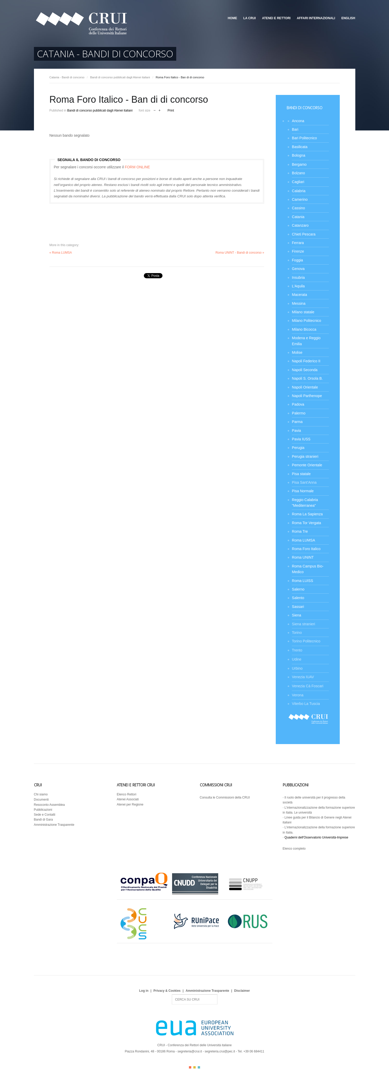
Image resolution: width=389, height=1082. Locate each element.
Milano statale (303, 312)
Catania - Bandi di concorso (66, 77)
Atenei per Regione (130, 804)
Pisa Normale (303, 491)
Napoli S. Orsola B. (307, 378)
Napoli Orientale (305, 387)
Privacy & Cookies (167, 991)
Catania (298, 217)
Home (232, 18)
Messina (298, 303)
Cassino (298, 208)
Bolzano (298, 173)
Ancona (298, 121)
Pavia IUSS (301, 439)
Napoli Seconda (304, 370)
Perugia (298, 448)
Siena (296, 615)
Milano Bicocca (304, 329)
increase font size (159, 110)
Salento (298, 598)
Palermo (298, 413)
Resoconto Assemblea (49, 805)
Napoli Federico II (306, 361)
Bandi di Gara (43, 819)
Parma (297, 422)
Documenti (41, 799)
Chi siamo (41, 794)
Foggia (297, 260)
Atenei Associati (128, 799)
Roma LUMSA (303, 540)
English (348, 18)
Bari (295, 129)
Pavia (296, 430)
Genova (298, 269)
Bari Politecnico (304, 138)
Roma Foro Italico (306, 549)
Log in (143, 991)
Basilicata (299, 147)
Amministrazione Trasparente (54, 825)
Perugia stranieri (305, 456)
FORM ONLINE (137, 167)
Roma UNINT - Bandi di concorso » (239, 252)
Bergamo (299, 164)
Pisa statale (301, 474)
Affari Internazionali (316, 18)
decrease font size (155, 110)
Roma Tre (300, 531)
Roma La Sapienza (307, 514)
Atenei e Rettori (276, 18)
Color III (199, 1067)
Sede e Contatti (44, 814)
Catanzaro (300, 225)
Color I (190, 1067)
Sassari (298, 607)
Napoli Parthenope (307, 396)
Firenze (298, 251)
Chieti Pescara (303, 234)
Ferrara (298, 243)
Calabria (298, 191)
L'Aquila (298, 286)
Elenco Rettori (126, 794)
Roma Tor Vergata (306, 523)
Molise (297, 352)
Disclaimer (242, 991)
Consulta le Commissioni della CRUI (225, 797)
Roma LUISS (302, 581)
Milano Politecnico (306, 320)
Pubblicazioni (43, 809)
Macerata (299, 295)
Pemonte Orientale (307, 465)
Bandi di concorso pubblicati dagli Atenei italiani (120, 77)
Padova (298, 404)
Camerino (300, 199)
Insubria (298, 277)
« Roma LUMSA (60, 252)
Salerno (298, 589)
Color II (194, 1067)
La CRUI (249, 18)
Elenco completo (294, 848)
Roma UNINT (303, 557)
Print (171, 110)
